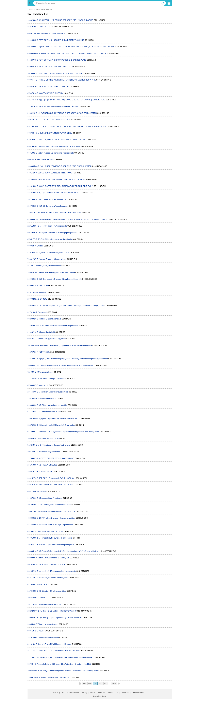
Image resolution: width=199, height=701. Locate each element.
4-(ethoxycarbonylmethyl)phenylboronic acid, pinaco (60, 146)
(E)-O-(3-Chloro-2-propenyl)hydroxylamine (55, 239)
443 (105, 683)
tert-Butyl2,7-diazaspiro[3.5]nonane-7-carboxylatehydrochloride (66, 345)
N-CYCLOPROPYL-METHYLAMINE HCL (55, 133)
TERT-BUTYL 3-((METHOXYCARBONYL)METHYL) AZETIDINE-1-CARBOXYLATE (73, 126)
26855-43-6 (32, 624)
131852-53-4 (33, 193)
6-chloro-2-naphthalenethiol (50, 319)
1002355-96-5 (33, 671)
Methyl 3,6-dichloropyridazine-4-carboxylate (57, 272)
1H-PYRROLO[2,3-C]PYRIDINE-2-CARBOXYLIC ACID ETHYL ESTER (67, 113)
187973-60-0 (33, 637)
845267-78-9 (33, 60)
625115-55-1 (33, 292)
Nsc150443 (41, 491)
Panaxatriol (42, 312)
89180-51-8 (32, 531)
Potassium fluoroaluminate (49, 438)
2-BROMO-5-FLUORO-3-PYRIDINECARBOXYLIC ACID (61, 179)
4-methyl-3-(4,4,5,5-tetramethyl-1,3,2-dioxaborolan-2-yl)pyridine (66, 657)
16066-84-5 (32, 120)
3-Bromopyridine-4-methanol (50, 498)
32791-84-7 (32, 312)
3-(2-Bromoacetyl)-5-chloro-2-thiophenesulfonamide (60, 279)
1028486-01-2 (33, 598)
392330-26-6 (33, 319)
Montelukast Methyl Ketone (50, 604)
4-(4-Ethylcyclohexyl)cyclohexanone (53, 206)
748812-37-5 (33, 259)
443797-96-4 (33, 352)
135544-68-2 (33, 392)
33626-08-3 (32, 398)
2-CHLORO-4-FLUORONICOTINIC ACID (56, 67)
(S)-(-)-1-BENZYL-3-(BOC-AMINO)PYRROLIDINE (59, 193)
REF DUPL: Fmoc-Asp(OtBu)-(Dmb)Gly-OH (57, 478)
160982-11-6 (33, 279)
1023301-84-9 (33, 345)
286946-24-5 (33, 272)
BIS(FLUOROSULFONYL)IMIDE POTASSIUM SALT (59, 213)
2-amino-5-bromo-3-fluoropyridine (53, 259)
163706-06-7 (33, 27)
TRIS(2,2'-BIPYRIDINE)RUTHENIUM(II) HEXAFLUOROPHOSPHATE (66, 80)
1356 (114, 683)
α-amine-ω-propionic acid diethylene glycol (56, 544)
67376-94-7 (32, 133)
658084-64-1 (33, 53)
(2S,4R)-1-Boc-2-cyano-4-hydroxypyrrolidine (57, 518)
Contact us (125, 692)
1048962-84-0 (33, 505)
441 (95, 683)
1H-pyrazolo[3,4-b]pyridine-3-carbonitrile (55, 538)
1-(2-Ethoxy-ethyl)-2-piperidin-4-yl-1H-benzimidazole (60, 617)
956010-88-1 (33, 538)
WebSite (32, 10)
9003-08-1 (32, 159)
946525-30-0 (33, 86)
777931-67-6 (33, 106)
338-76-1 (31, 485)
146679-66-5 (33, 498)
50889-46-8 (32, 232)
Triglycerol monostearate (47, 624)
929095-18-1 (33, 286)
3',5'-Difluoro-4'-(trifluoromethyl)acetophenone (59, 325)
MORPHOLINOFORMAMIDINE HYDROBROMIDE (60, 651)
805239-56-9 (33, 47)
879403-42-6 (33, 252)
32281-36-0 (32, 644)
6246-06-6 (32, 372)
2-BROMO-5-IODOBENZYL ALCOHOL (55, 86)
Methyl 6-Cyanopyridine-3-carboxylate (53, 558)
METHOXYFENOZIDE (48, 465)
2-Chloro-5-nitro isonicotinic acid (52, 564)
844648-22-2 (33, 412)
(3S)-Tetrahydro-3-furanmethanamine (55, 505)
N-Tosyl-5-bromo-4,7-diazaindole (53, 226)
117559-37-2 (33, 458)
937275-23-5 (33, 604)
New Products (112, 692)
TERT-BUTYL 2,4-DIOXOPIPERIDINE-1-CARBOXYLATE (62, 60)
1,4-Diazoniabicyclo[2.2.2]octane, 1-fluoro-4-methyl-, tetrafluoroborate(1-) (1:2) (71, 305)
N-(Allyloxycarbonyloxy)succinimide (53, 392)
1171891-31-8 (33, 657)
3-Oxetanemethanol (44, 372)
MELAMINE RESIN (44, 159)
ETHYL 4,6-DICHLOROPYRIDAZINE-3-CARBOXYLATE (62, 140)
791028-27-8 (33, 544)
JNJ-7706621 (44, 352)
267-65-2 (31, 266)
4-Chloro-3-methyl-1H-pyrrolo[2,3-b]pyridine (57, 425)
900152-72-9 (33, 478)
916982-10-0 (33, 332)
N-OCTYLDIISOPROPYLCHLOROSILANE (56, 458)
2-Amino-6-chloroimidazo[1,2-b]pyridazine (56, 525)
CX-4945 (43, 299)
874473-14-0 (33, 93)
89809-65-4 (32, 558)
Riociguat (42, 292)
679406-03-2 (33, 140)
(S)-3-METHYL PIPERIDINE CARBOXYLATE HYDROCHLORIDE (66, 20)
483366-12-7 (33, 518)
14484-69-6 (32, 438)
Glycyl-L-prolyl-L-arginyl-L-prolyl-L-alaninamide (58, 418)
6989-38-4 (32, 246)
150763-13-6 (33, 206)
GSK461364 (44, 286)
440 (90, 683)
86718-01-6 (32, 153)
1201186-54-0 (33, 226)
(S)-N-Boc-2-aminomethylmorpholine (54, 252)
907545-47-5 (33, 564)
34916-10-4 (32, 173)
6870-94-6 (32, 664)
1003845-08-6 (33, 166)
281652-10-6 (33, 571)
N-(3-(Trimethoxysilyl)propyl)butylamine (54, 445)
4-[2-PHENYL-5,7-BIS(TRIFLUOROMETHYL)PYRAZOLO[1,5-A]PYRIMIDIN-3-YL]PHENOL (77, 47)
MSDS (55, 692)
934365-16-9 (33, 551)
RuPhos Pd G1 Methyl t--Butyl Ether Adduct (58, 611)
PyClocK (42, 631)
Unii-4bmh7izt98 (45, 471)
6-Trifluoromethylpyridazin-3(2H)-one (54, 677)
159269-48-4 (33, 305)
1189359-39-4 (33, 325)
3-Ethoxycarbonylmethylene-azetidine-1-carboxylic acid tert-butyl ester (69, 671)
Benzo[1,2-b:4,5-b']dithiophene (48, 266)
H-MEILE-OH (42, 584)
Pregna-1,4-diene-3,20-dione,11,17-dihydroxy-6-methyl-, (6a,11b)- (63, 664)
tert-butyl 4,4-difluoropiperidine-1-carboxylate (57, 571)
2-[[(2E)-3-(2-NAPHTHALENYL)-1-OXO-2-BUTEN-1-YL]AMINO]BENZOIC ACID (72, 100)
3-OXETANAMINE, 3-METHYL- (52, 93)
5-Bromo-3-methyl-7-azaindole (52, 378)
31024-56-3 (32, 445)
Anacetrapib (43, 385)
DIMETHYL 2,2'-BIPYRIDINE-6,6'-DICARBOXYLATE (61, 73)
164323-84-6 (33, 20)
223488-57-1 (33, 359)
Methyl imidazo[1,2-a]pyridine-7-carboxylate (56, 153)
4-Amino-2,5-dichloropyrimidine (51, 531)
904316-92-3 (33, 186)
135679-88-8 (33, 418)
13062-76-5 (32, 511)
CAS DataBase (73, 692)
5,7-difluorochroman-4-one (50, 412)
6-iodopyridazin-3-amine (49, 637)
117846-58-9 (33, 591)
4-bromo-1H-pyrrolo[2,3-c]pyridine (52, 339)
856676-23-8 (33, 471)
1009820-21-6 (33, 299)
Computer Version (139, 692)
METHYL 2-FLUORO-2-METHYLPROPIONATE (55, 485)
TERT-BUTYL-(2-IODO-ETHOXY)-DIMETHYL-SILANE (61, 40)
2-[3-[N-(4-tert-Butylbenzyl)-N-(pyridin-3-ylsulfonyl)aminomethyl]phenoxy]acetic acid (73, 359)
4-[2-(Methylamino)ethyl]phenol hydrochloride (56, 511)
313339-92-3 (33, 405)
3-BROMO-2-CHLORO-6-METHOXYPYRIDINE (58, 106)
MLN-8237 (44, 598)
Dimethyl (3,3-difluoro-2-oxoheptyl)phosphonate (57, 232)
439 (84, 683)
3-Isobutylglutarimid (47, 332)
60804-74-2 (32, 80)
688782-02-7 (33, 425)
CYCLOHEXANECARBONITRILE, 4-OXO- (55, 173)
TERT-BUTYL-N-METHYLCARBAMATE (54, 120)
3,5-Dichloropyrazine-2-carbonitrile (53, 405)
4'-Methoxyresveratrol (47, 398)
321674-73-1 (33, 100)
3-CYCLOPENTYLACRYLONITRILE (54, 199)
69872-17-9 (32, 339)
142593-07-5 (33, 73)
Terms (92, 692)
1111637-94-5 (33, 378)
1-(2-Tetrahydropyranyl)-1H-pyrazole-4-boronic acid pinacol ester (66, 365)
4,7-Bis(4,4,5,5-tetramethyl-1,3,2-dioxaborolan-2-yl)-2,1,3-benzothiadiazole (70, 551)
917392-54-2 (33, 432)
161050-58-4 (33, 465)
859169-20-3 (33, 146)
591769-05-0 (33, 199)
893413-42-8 (33, 631)
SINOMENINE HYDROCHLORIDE (50, 33)
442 (100, 683)
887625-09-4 (33, 525)
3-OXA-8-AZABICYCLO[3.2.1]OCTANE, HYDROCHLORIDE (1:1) (66, 186)
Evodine (39, 246)
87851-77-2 (32, 239)
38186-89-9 (32, 179)
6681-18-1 (32, 491)
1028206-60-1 (33, 611)
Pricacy (84, 692)
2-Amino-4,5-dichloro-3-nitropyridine (53, 578)
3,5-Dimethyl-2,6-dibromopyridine (52, 591)
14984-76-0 (32, 213)
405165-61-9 (33, 451)
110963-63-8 (33, 617)
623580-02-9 (33, 219)
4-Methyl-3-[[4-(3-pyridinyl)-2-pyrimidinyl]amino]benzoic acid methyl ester (69, 432)
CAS (62, 692)
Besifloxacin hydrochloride (49, 451)
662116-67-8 (33, 578)
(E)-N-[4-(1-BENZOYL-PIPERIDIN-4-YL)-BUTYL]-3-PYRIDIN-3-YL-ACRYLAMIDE (72, 53)
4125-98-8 (32, 584)
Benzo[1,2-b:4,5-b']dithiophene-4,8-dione (54, 644)
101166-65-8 (33, 40)
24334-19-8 (32, 113)
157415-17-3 (33, 651)
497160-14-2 (33, 126)
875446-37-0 (33, 385)
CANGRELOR (44, 27)
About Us (101, 692)
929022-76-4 (33, 67)
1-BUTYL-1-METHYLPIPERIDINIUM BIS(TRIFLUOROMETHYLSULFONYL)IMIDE (73, 219)
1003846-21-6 (33, 365)
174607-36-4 (33, 677)
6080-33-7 (32, 33)
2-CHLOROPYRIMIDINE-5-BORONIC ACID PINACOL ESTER (66, 166)
